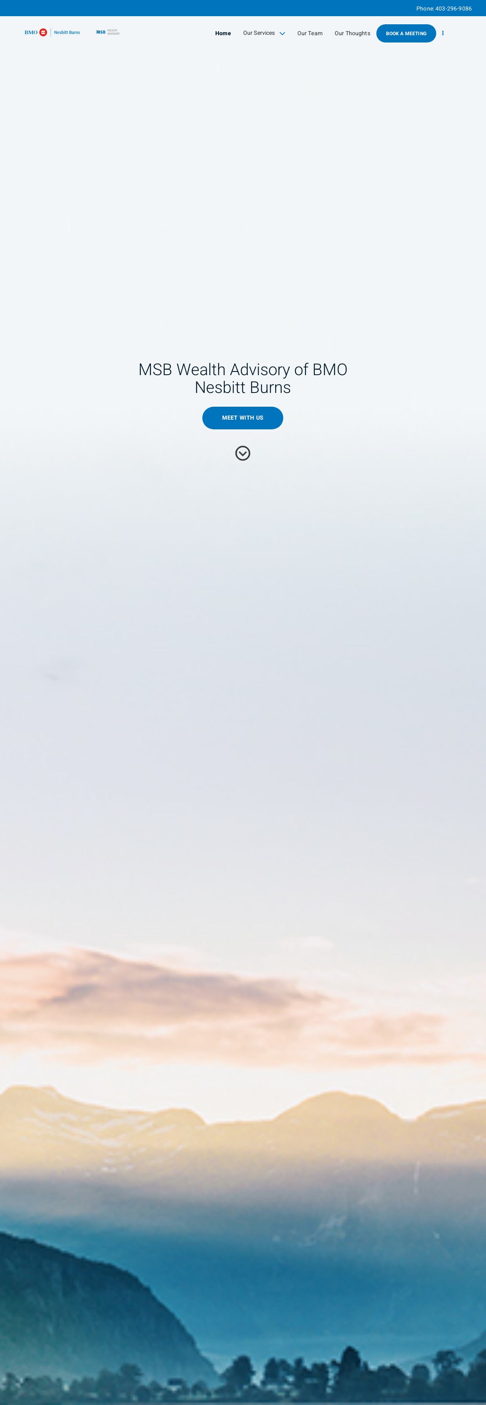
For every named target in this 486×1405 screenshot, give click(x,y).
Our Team (310, 33)
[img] (243, 702)
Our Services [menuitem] (264, 33)
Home (223, 33)
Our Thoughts (352, 33)
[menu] (443, 33)
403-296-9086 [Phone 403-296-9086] (453, 8)
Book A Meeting (406, 33)
